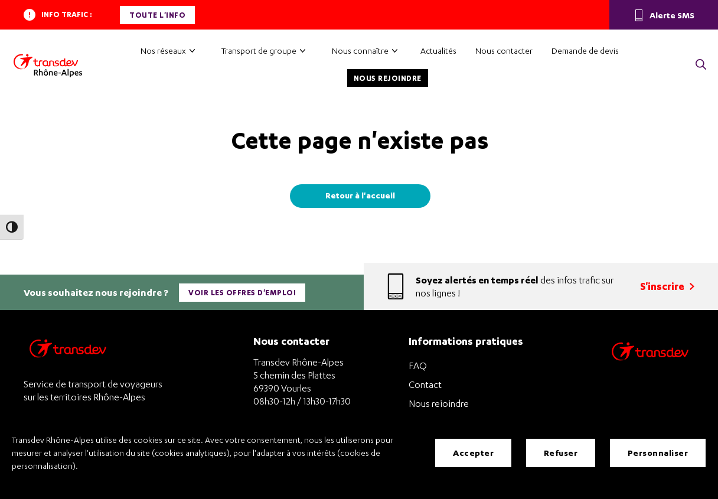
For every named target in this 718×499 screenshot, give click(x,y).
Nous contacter (504, 50)
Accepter (473, 453)
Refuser (561, 453)
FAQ (418, 365)
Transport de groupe (258, 50)
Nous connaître (360, 50)
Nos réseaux (163, 50)
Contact (425, 384)
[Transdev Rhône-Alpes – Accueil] (48, 65)
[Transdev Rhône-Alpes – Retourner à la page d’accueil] (68, 352)
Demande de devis (585, 50)
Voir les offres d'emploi (242, 292)
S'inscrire (667, 286)
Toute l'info (157, 15)
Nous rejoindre (388, 78)
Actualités (438, 50)
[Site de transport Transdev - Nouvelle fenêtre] (650, 366)
